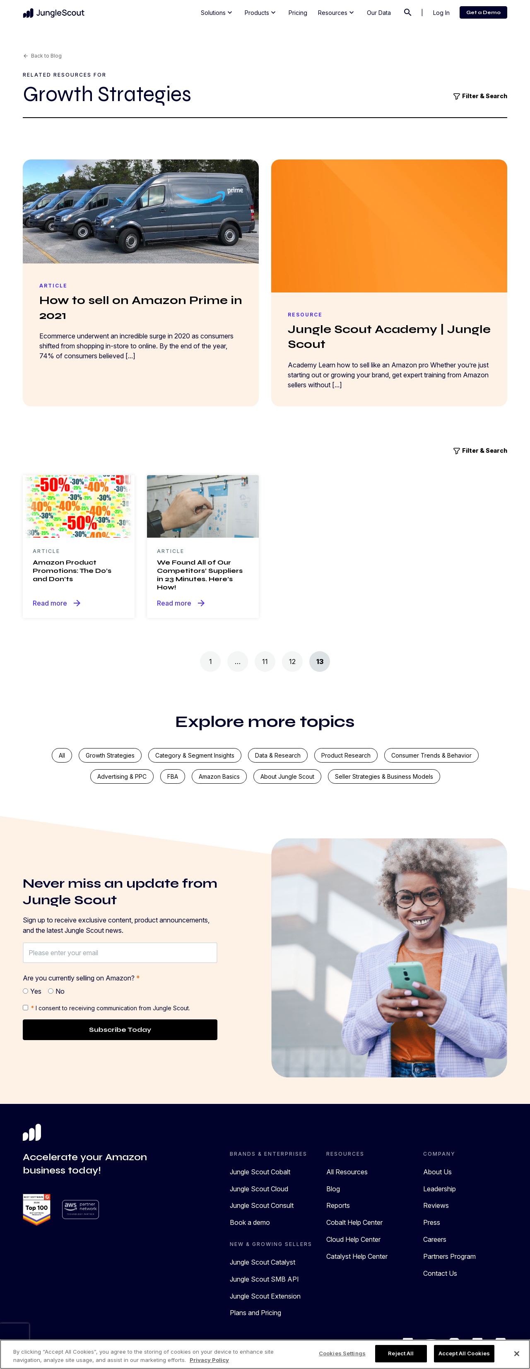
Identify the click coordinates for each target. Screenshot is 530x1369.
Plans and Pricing (255, 1313)
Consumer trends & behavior (431, 755)
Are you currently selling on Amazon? (81, 978)
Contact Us (440, 1273)
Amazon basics (219, 776)
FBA (172, 776)
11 (265, 661)
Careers (434, 1239)
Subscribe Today (120, 1029)
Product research (346, 755)
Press (431, 1222)
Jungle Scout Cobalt (260, 1172)
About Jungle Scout (287, 776)
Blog (333, 1189)
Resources (337, 12)
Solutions (217, 12)
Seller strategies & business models (384, 776)
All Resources (347, 1172)
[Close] (517, 1354)
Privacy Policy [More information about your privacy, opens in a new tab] (209, 1360)
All (62, 755)
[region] (265, 1354)
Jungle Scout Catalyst (262, 1262)
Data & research (278, 755)
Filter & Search (480, 96)
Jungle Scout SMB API (264, 1279)
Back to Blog (42, 56)
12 (292, 661)
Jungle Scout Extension (265, 1296)
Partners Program (449, 1256)
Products (261, 12)
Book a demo (250, 1222)
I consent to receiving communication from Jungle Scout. (110, 1008)
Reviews (436, 1205)
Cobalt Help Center (354, 1222)
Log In (441, 12)
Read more (57, 603)
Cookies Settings (342, 1353)
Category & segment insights (194, 755)
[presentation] (14, 1335)
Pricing (298, 12)
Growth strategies (110, 755)
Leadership (439, 1189)
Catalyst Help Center (357, 1256)
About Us (437, 1172)
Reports (338, 1205)
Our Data (379, 12)
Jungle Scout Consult (262, 1205)
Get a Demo (483, 12)
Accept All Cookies (464, 1353)
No (60, 991)
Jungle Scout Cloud (259, 1189)
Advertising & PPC (122, 776)
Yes (35, 991)
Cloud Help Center (353, 1239)
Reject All (401, 1353)
